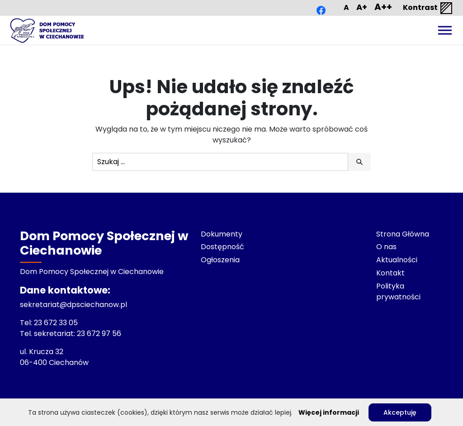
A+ (361, 7)
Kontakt (390, 273)
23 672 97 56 (100, 333)
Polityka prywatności (398, 291)
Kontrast (428, 8)
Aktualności (396, 260)
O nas (386, 246)
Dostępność (222, 246)
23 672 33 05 (57, 322)
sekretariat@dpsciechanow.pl (73, 304)
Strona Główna (402, 234)
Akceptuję (399, 412)
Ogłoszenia (220, 260)
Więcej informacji (328, 412)
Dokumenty (221, 234)
